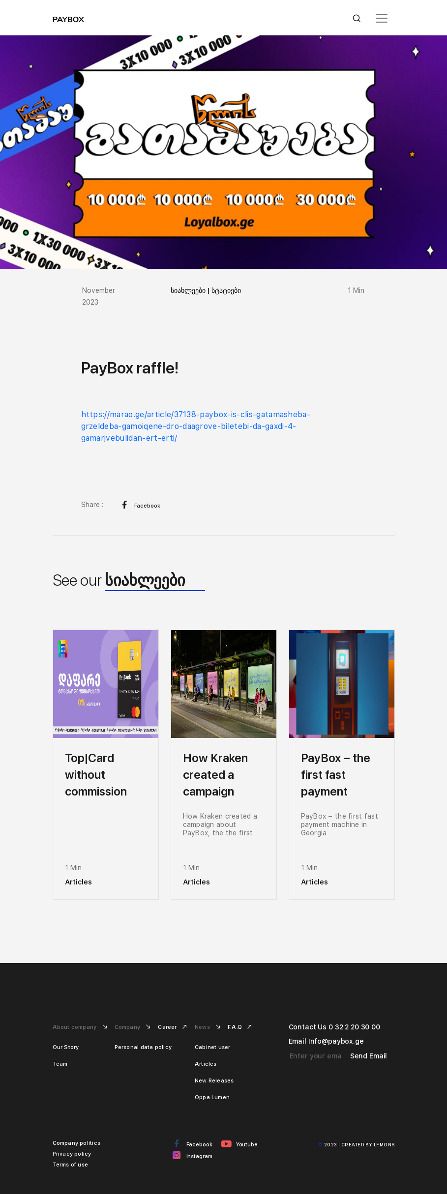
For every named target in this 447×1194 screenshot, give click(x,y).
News (203, 1027)
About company (75, 1027)
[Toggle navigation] (381, 18)
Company (128, 1027)
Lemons (384, 1144)
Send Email (368, 1056)
